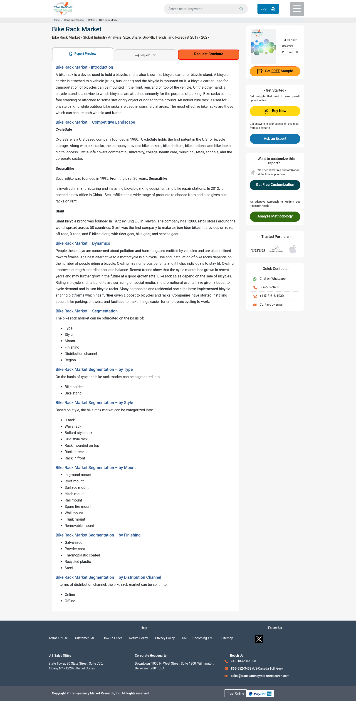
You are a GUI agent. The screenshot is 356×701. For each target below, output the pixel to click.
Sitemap (227, 638)
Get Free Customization (275, 184)
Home (56, 20)
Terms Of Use (58, 638)
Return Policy (138, 638)
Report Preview (82, 54)
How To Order (112, 638)
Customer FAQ (85, 638)
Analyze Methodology (275, 216)
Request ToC (145, 55)
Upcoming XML (203, 638)
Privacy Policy (165, 638)
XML (185, 638)
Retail (91, 20)
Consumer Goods (74, 20)
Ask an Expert (275, 138)
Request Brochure (208, 54)
